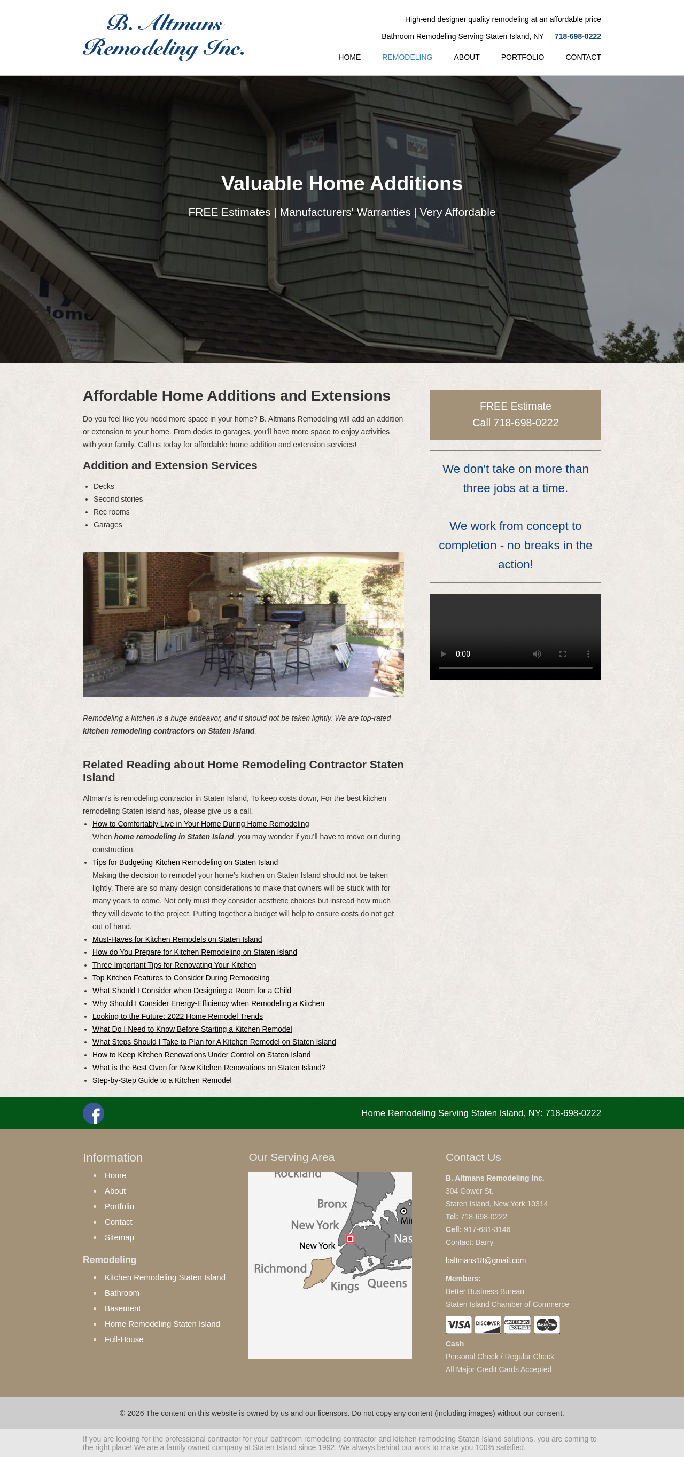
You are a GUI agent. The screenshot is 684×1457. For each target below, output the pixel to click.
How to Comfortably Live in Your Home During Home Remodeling (200, 824)
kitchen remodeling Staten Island (447, 1439)
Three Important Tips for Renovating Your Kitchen (174, 965)
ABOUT (466, 57)
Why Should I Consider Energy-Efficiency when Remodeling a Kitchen (208, 1003)
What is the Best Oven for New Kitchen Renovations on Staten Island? (209, 1067)
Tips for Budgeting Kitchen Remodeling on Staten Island (185, 862)
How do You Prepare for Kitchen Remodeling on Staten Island (194, 952)
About (115, 1190)
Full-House (124, 1339)
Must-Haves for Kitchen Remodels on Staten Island (177, 939)
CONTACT (583, 57)
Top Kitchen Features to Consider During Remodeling (181, 977)
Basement (123, 1308)
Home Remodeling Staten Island (162, 1323)
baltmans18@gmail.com (486, 1260)
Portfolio (119, 1206)
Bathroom (122, 1292)
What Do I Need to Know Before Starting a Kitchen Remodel (192, 1029)
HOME (349, 57)
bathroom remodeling (305, 1439)
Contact (119, 1221)
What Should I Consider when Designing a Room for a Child (191, 990)
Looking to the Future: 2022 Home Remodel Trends (177, 1016)
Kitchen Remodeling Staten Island (165, 1277)
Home (115, 1175)
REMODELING (407, 57)
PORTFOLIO (523, 57)
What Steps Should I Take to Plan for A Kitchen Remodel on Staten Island (214, 1042)
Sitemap (119, 1237)
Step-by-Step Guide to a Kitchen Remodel (162, 1080)
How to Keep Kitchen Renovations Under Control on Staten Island (201, 1054)
